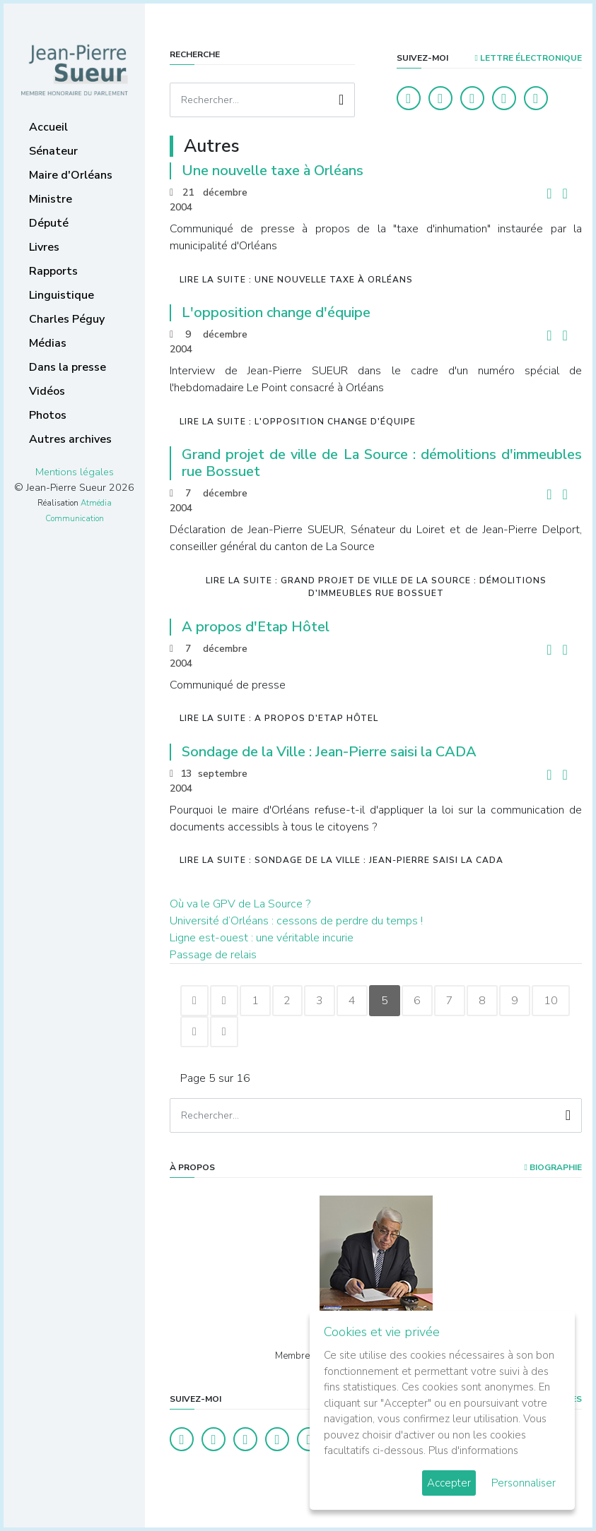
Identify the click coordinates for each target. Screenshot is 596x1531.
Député (49, 223)
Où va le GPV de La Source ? (240, 904)
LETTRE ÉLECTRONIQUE (528, 58)
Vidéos (47, 391)
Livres (44, 247)
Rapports (53, 271)
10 (199, 1031)
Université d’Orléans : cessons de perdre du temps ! (296, 921)
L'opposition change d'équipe (276, 312)
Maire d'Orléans (70, 175)
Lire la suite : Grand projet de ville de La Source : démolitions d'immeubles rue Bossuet (376, 587)
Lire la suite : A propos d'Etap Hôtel (279, 718)
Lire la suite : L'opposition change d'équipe (298, 421)
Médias (47, 343)
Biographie (553, 1167)
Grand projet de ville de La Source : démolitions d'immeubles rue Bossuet (382, 463)
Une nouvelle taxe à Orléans (272, 170)
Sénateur (53, 151)
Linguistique (61, 295)
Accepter (449, 1483)
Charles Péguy (67, 319)
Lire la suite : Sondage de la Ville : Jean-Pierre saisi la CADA (341, 860)
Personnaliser (523, 1483)
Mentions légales (74, 472)
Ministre (50, 199)
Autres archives (70, 439)
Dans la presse (67, 367)
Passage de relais (213, 955)
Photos (47, 415)
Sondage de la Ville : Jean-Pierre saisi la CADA (329, 751)
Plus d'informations (473, 1450)
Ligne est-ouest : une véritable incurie (261, 938)
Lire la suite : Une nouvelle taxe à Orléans (296, 279)
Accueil (48, 127)
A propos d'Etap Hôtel (255, 626)
